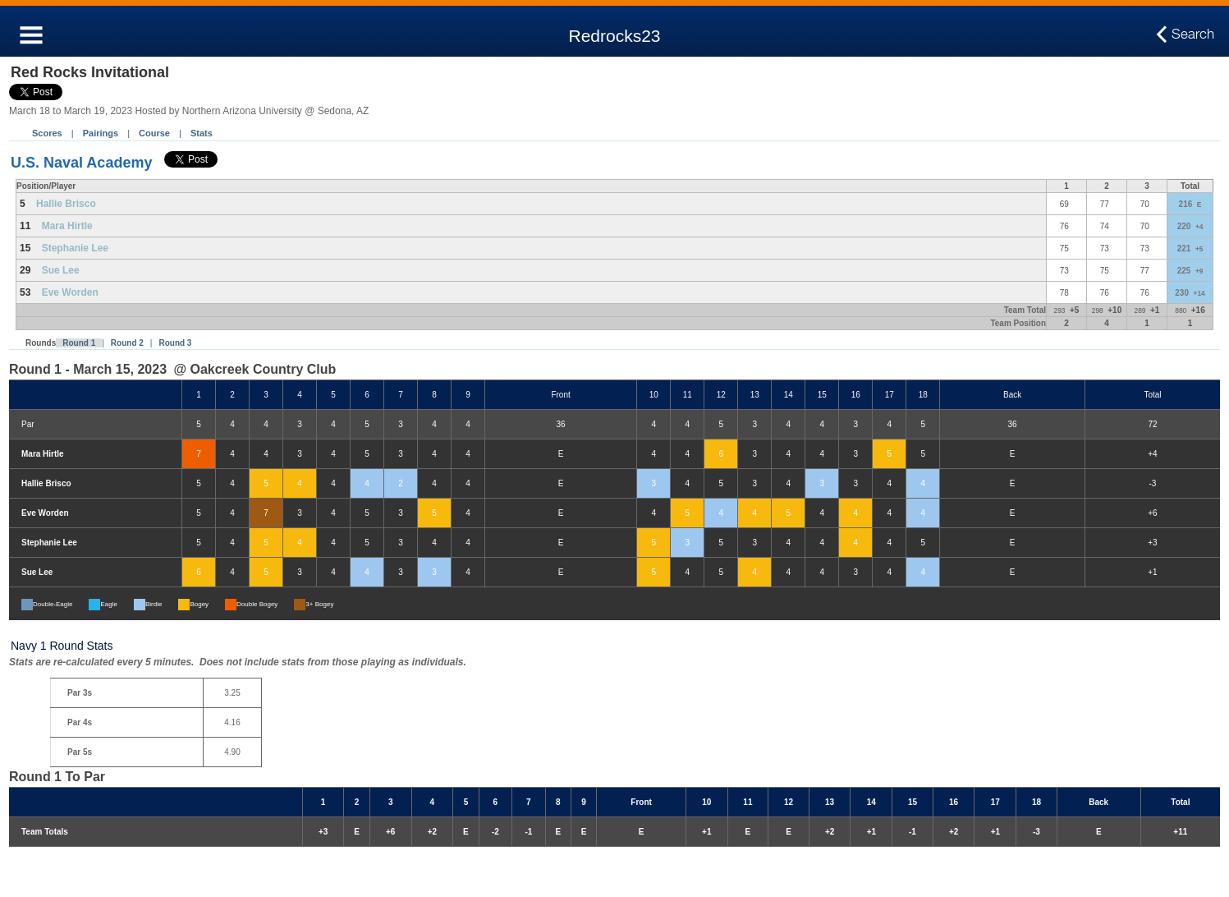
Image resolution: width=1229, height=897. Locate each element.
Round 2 (127, 342)
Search (1193, 34)
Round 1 (78, 342)
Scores (47, 133)
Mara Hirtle (67, 226)
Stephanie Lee (75, 248)
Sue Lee (61, 270)
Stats (201, 133)
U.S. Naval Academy (81, 162)
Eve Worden (70, 292)
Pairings (100, 133)
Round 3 (174, 342)
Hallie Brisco (66, 203)
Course (154, 133)
